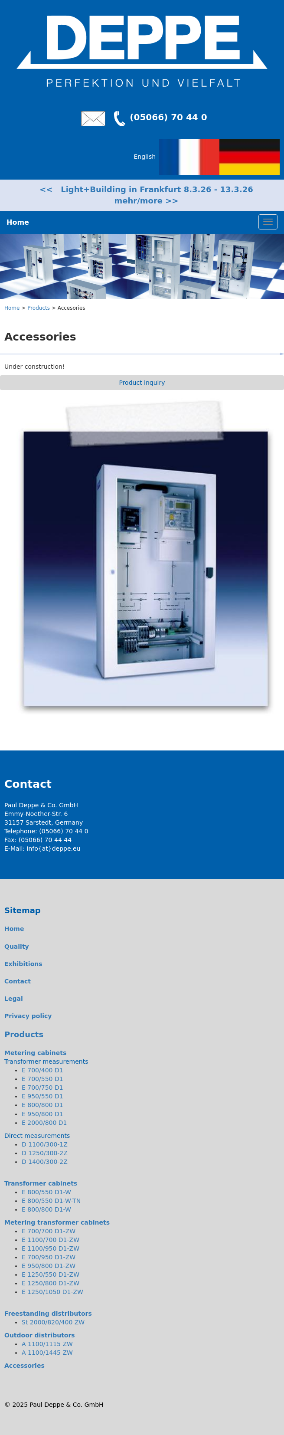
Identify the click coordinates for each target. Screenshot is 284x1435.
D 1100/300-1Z (45, 1144)
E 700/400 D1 (42, 1070)
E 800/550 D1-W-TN (51, 1200)
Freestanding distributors (48, 1313)
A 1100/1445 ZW (47, 1352)
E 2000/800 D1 (44, 1122)
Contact (17, 981)
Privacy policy (28, 1015)
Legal (13, 998)
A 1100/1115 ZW (47, 1343)
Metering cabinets (35, 1052)
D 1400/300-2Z (45, 1161)
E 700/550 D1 (42, 1078)
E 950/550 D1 (42, 1096)
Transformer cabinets (40, 1183)
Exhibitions (23, 963)
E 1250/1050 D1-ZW (52, 1291)
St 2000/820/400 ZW (53, 1322)
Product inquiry (142, 382)
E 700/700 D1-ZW (48, 1231)
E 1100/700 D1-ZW (50, 1239)
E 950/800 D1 (42, 1114)
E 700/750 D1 (42, 1087)
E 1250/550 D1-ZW (50, 1274)
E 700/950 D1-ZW (48, 1257)
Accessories (24, 1365)
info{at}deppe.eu (54, 848)
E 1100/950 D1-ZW (50, 1248)
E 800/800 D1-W (46, 1209)
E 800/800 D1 (42, 1104)
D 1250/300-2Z (45, 1153)
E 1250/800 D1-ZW (50, 1283)
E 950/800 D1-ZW (48, 1265)
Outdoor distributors (39, 1335)
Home (12, 308)
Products (38, 308)
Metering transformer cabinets (57, 1222)
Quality (16, 946)
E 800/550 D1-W (46, 1192)
